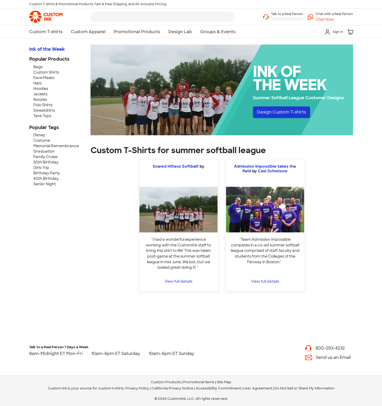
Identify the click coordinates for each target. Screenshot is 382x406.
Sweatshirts (44, 110)
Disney (39, 135)
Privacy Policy (137, 388)
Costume (41, 140)
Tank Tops (42, 115)
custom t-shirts (111, 388)
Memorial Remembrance (56, 146)
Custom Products (166, 382)
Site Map (224, 382)
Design (281, 112)
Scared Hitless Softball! (176, 166)
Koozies (40, 99)
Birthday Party (46, 173)
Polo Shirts (43, 105)
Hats (37, 83)
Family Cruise (45, 156)
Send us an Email (333, 357)
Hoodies (40, 88)
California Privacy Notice (172, 388)
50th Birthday (45, 162)
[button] (334, 19)
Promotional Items (198, 382)
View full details (178, 281)
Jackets (40, 94)
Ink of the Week (47, 49)
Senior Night (44, 184)
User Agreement (257, 388)
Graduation (44, 151)
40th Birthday (46, 178)
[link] (46, 17)
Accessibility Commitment (218, 388)
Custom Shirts (46, 72)
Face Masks (43, 77)
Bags (38, 67)
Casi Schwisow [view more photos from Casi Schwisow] (273, 171)
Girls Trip (41, 167)
